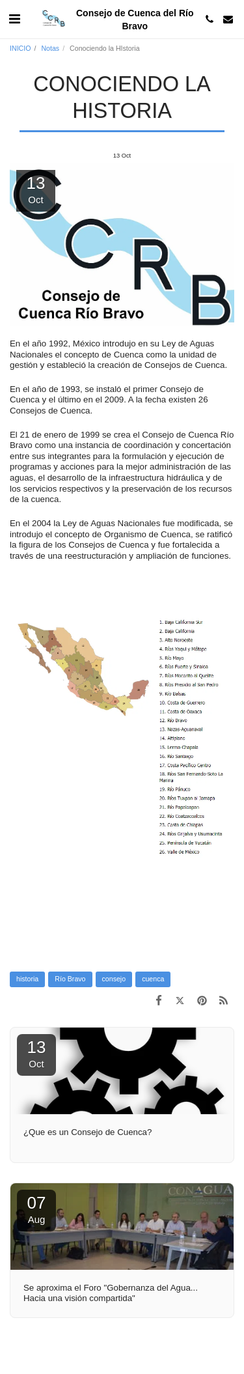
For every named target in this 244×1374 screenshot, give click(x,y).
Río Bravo (70, 979)
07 (36, 1209)
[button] (14, 19)
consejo (114, 979)
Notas (50, 48)
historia (27, 979)
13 (36, 1053)
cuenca (153, 979)
